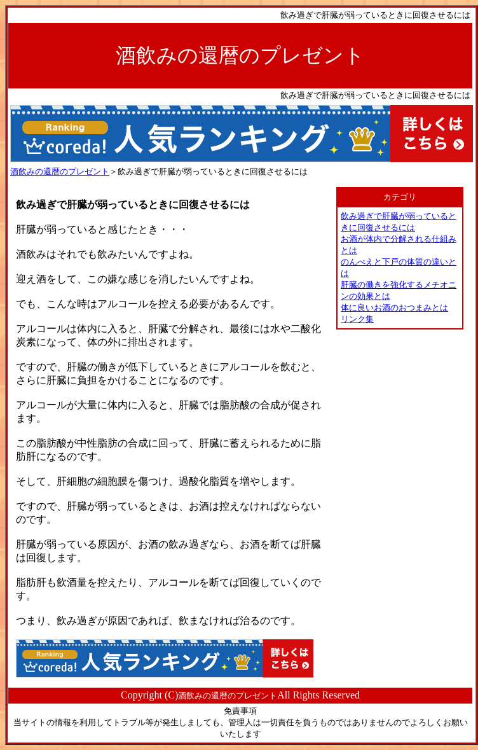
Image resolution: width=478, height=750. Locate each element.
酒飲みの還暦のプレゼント (59, 171)
